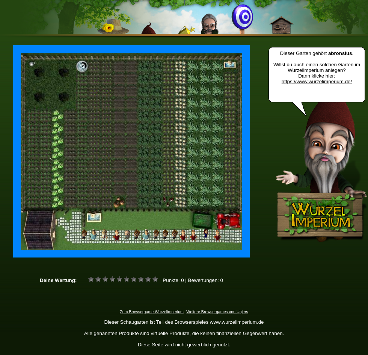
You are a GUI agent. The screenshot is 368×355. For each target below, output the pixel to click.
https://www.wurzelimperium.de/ (317, 81)
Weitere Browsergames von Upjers (217, 311)
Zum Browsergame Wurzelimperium (152, 311)
